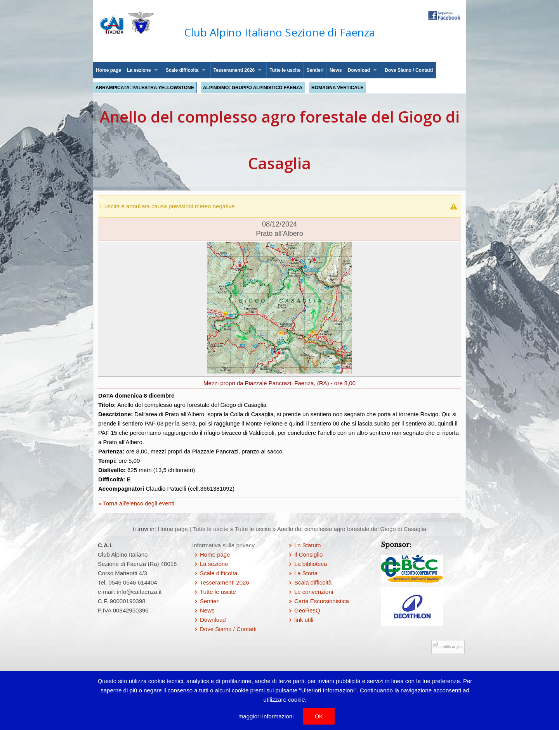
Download (359, 70)
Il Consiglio (308, 554)
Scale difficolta (182, 70)
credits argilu (450, 647)
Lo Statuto (307, 545)
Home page (108, 70)
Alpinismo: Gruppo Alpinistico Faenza (252, 87)
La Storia (306, 573)
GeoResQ (307, 610)
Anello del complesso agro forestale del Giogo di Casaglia (351, 529)
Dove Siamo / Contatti (409, 70)
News (336, 70)
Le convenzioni (313, 591)
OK (318, 716)
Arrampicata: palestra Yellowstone (144, 87)
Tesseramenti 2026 (234, 70)
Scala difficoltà (313, 582)
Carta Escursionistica (321, 601)
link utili (303, 619)
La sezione (139, 70)
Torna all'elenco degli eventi (137, 503)
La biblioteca (310, 563)
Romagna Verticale (337, 87)
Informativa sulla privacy (223, 545)
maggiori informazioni (266, 716)
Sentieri (315, 70)
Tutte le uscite (284, 70)
